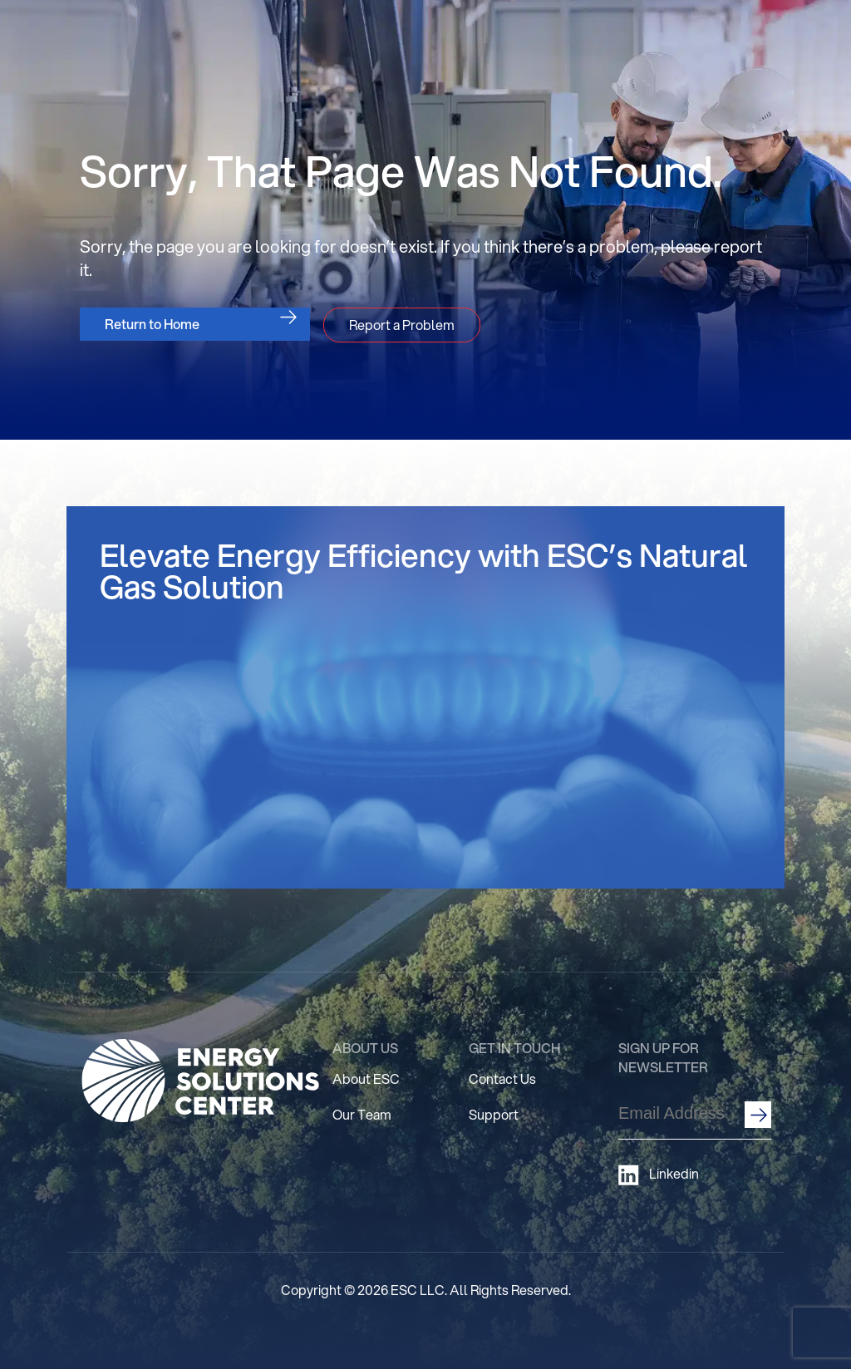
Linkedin (658, 1175)
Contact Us (502, 1078)
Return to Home (152, 323)
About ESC (366, 1078)
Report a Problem (402, 324)
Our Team (361, 1114)
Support (494, 1114)
